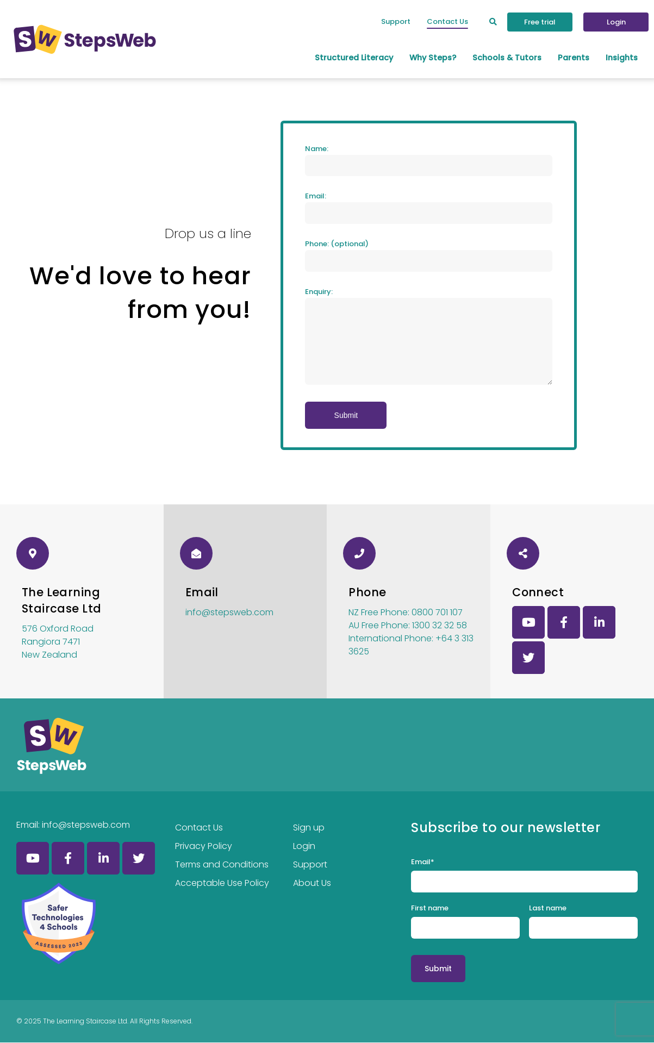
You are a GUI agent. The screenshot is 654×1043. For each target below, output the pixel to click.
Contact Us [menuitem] (447, 21)
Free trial (540, 22)
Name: (316, 148)
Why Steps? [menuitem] (432, 57)
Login (616, 22)
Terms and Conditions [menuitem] (222, 864)
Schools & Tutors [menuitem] (506, 57)
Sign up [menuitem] (309, 827)
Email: (315, 196)
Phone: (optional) (337, 244)
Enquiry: (319, 292)
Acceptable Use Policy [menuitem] (222, 883)
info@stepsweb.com (229, 613)
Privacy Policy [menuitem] (203, 846)
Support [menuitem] (395, 21)
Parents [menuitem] (573, 57)
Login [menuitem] (304, 846)
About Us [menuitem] (312, 883)
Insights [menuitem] (622, 57)
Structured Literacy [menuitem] (354, 57)
